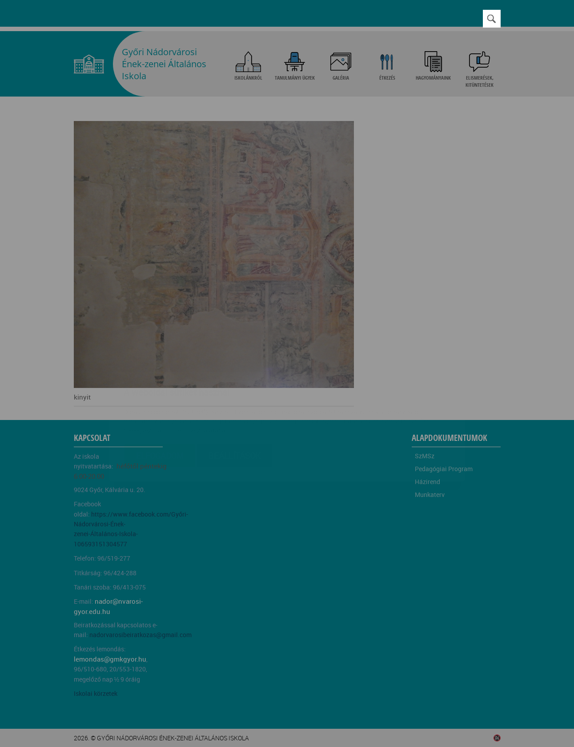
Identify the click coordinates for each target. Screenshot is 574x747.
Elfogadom (160, 402)
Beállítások (235, 402)
